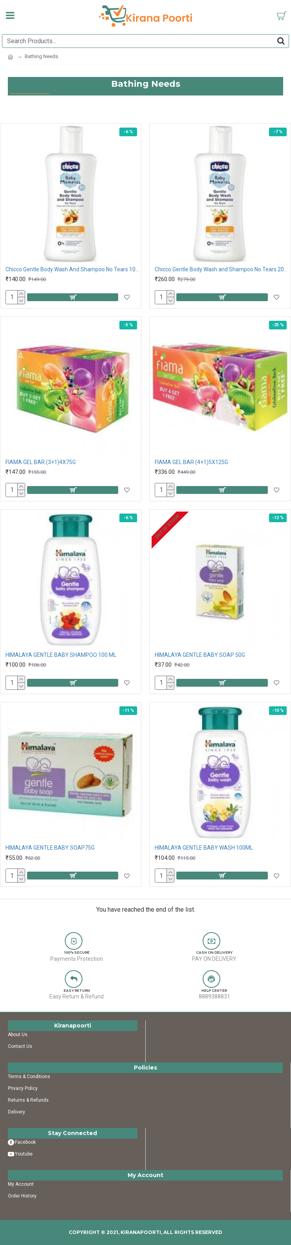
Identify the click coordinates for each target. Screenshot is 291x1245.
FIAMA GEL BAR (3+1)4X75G (40, 462)
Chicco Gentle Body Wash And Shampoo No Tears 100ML (72, 269)
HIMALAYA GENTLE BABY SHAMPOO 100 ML (60, 655)
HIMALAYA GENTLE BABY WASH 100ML (204, 848)
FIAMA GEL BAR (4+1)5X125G (191, 462)
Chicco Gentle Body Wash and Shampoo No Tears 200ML (221, 269)
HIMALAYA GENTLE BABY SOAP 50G (200, 655)
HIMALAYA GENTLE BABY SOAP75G (50, 848)
